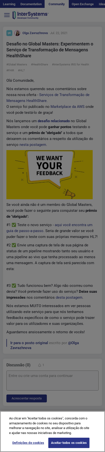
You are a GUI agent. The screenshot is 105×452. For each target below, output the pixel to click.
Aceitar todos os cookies (69, 443)
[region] (52, 431)
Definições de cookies (28, 443)
